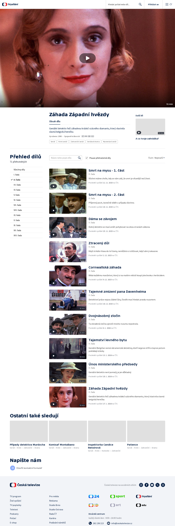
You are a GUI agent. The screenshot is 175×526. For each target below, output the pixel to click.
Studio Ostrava (56, 509)
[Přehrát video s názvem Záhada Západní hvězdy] (87, 58)
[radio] (26, 169)
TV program (15, 496)
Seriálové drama (93, 142)
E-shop (13, 522)
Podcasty (14, 513)
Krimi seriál (63, 142)
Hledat (139, 5)
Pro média (54, 496)
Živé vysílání (15, 500)
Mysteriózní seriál (109, 142)
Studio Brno (54, 505)
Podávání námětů (57, 522)
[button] (87, 58)
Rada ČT (53, 513)
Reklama (53, 500)
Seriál (53, 142)
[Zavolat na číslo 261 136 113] (96, 523)
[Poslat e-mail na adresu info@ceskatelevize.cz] (119, 523)
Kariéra (52, 518)
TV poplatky (15, 505)
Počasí (13, 518)
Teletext (14, 509)
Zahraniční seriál (77, 142)
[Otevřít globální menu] (168, 4)
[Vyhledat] (79, 158)
